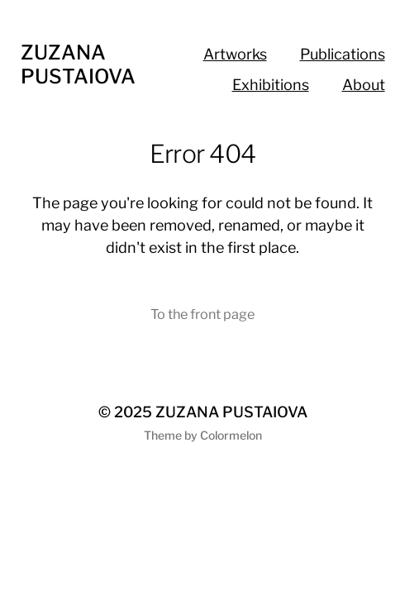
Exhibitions (270, 84)
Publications (342, 54)
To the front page (202, 314)
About (363, 84)
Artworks (235, 54)
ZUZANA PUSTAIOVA (78, 64)
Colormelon (231, 435)
